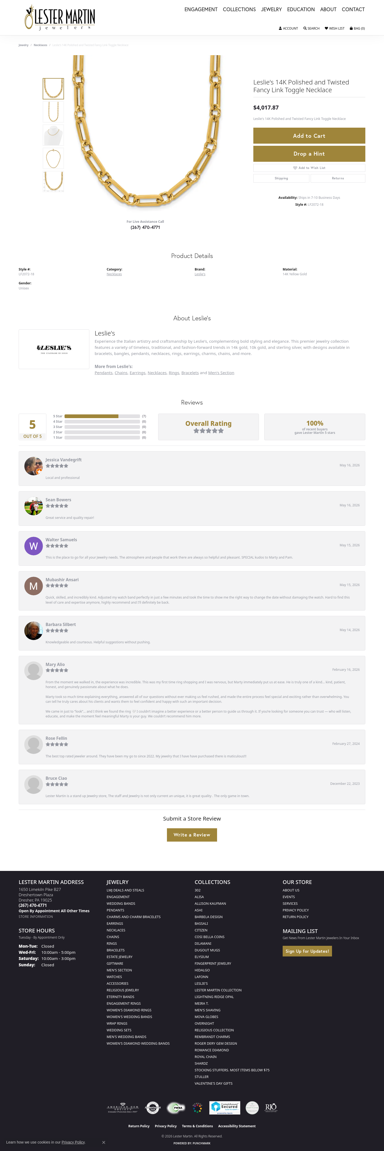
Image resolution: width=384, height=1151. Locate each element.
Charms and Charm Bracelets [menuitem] (134, 916)
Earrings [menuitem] (115, 923)
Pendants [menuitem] (115, 910)
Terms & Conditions (197, 1126)
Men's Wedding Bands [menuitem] (126, 1036)
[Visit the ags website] (122, 1107)
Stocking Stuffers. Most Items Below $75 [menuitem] (232, 1070)
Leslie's (200, 274)
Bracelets (190, 372)
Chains (121, 372)
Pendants (104, 372)
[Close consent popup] (103, 1142)
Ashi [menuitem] (198, 910)
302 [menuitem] (198, 890)
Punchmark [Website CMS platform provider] (202, 1143)
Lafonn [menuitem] (201, 976)
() (144, 416)
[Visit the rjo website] (271, 1107)
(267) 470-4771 (145, 227)
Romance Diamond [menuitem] (212, 1050)
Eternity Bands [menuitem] (120, 996)
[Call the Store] (33, 905)
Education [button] (301, 10)
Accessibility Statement (236, 1126)
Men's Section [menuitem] (119, 970)
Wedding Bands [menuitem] (121, 903)
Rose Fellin (56, 738)
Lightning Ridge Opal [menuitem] (214, 996)
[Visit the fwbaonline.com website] (175, 1107)
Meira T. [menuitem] (202, 1003)
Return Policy (296, 916)
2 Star (57, 432)
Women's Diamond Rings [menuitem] (129, 1010)
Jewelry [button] (271, 10)
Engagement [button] (201, 10)
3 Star (57, 427)
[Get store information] (36, 916)
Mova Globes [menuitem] (206, 1016)
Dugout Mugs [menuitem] (207, 950)
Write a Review (192, 834)
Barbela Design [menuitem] (209, 916)
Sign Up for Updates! (307, 951)
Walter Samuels (61, 539)
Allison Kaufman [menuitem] (210, 903)
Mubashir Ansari (62, 579)
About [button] (328, 10)
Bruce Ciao (56, 778)
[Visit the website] (197, 1107)
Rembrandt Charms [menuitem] (212, 1036)
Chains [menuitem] (113, 936)
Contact (353, 10)
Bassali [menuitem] (201, 923)
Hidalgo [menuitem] (202, 970)
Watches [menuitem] (114, 976)
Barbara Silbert (61, 624)
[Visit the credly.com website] (252, 1107)
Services (290, 903)
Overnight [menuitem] (204, 1023)
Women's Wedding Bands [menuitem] (129, 1016)
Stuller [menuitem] (202, 1076)
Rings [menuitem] (112, 943)
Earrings (137, 372)
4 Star (57, 421)
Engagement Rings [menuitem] (124, 1003)
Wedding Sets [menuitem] (119, 1030)
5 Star (57, 416)
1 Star (57, 437)
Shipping (281, 178)
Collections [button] (239, 10)
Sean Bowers (58, 499)
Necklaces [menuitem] (116, 930)
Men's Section (221, 372)
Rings (174, 372)
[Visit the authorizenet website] (153, 1107)
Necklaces (40, 45)
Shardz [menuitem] (201, 1063)
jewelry (24, 45)
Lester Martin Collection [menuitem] (218, 990)
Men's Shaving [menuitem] (208, 1010)
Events (289, 896)
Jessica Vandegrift (64, 459)
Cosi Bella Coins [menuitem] (210, 936)
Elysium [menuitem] (202, 956)
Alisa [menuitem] (199, 896)
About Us (291, 890)
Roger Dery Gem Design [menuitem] (216, 1043)
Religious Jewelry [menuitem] (123, 990)
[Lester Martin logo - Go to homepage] (60, 18)
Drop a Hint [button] (309, 153)
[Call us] (54, 910)
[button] (288, 29)
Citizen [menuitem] (201, 930)
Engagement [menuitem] (118, 896)
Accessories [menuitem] (117, 983)
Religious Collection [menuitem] (214, 1030)
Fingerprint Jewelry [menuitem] (213, 963)
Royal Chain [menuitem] (206, 1056)
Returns (338, 178)
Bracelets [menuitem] (116, 950)
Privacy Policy (296, 910)
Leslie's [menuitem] (201, 983)
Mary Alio (55, 664)
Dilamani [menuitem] (203, 943)
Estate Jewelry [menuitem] (120, 956)
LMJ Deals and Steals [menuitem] (125, 890)
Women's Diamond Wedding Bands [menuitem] (138, 1043)
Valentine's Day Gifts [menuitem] (214, 1083)
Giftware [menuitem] (115, 963)
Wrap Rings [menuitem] (117, 1023)
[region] (147, 135)
